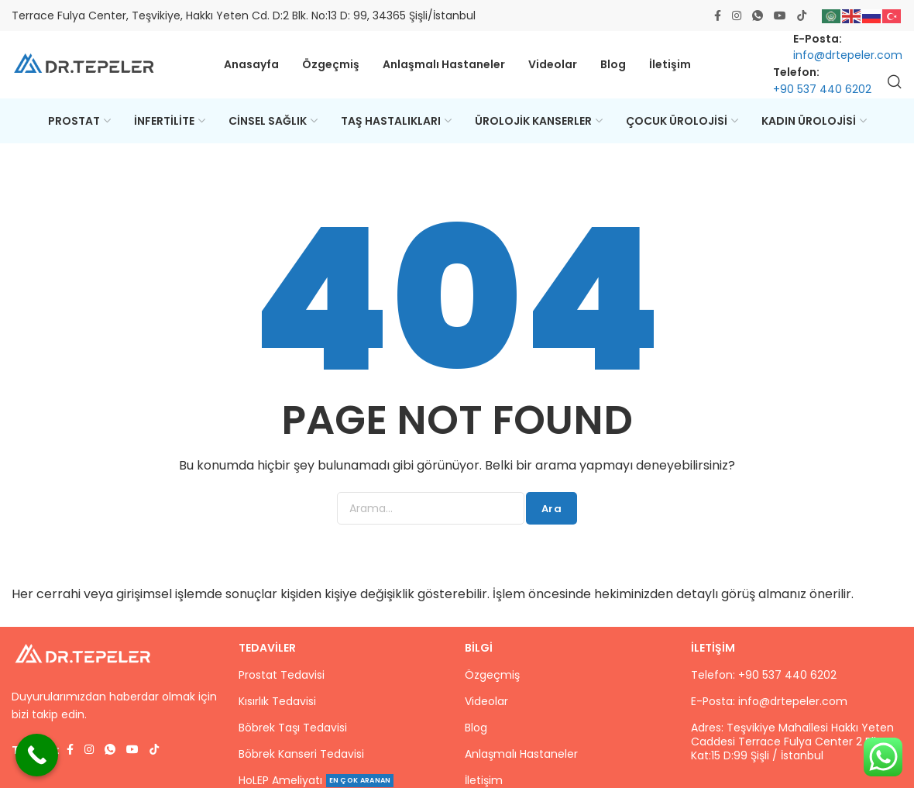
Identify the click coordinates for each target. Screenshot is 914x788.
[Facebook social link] (718, 16)
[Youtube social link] (780, 16)
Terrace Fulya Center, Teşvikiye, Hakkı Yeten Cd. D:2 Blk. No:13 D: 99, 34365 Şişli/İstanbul (244, 15)
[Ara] (894, 83)
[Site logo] (85, 66)
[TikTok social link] (802, 16)
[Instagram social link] (737, 16)
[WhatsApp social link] (757, 16)
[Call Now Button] (36, 755)
